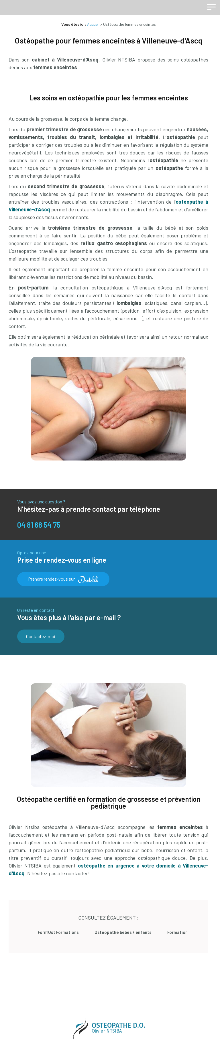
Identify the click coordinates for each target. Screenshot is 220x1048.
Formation (172, 929)
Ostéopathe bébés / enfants (124, 929)
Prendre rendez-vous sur (63, 579)
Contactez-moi (39, 635)
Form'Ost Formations (67, 929)
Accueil (95, 24)
